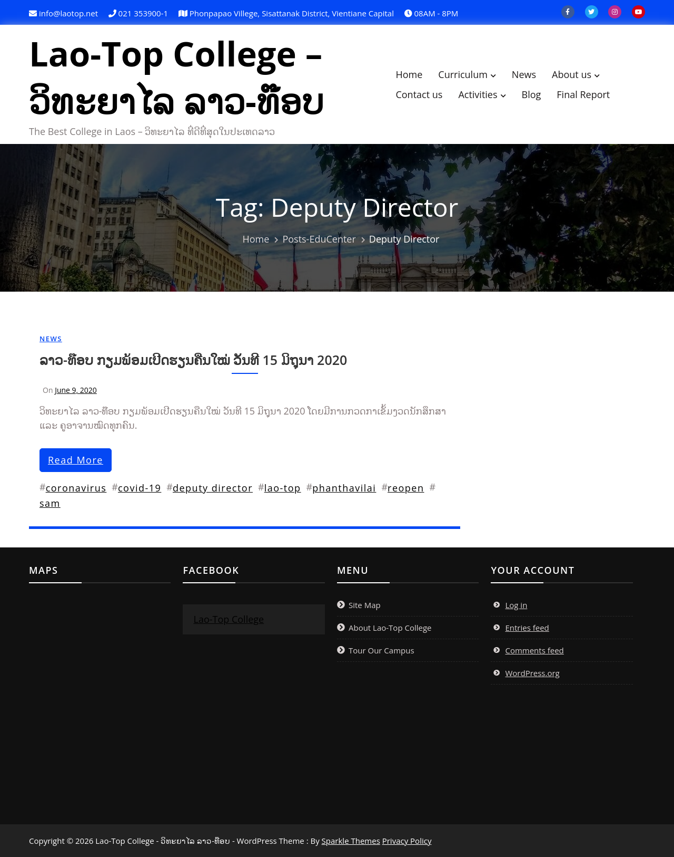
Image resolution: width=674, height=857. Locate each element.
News (524, 74)
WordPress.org (532, 673)
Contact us (418, 94)
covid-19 (139, 488)
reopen (406, 488)
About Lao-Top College (390, 627)
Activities (477, 94)
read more (75, 460)
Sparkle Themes (351, 840)
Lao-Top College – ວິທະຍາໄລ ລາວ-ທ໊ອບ (176, 77)
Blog (531, 94)
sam (50, 503)
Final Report (583, 94)
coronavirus (76, 488)
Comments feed (534, 650)
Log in (516, 605)
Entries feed (527, 627)
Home (408, 74)
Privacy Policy (407, 840)
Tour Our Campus (381, 650)
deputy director (213, 488)
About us (571, 74)
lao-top (282, 488)
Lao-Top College (228, 619)
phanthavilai (344, 488)
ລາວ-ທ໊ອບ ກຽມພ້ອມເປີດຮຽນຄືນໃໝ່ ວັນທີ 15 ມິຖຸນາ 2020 (193, 360)
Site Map (365, 605)
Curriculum (463, 74)
